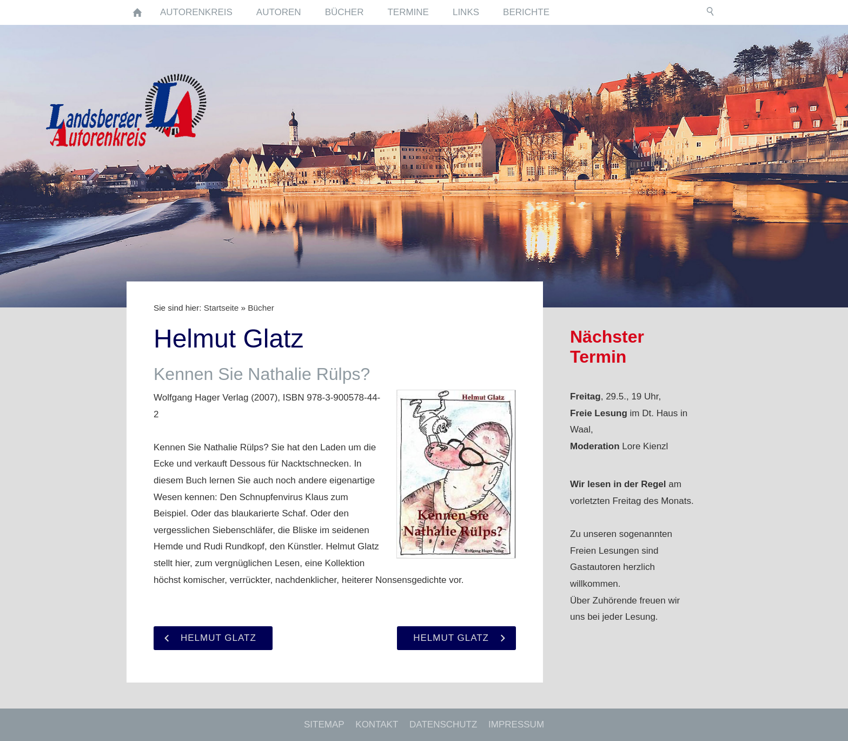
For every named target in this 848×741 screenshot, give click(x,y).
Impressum (516, 724)
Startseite (221, 307)
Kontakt (376, 724)
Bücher (261, 307)
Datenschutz (443, 724)
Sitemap (324, 724)
